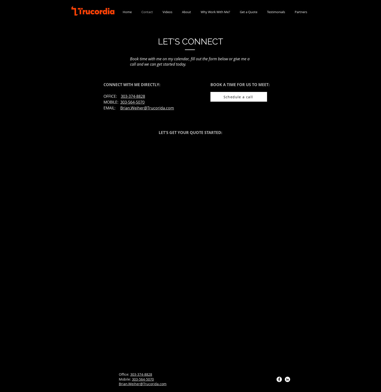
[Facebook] (279, 379)
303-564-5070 (143, 379)
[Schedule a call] (238, 97)
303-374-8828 (141, 374)
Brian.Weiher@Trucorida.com (147, 108)
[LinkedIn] (287, 379)
